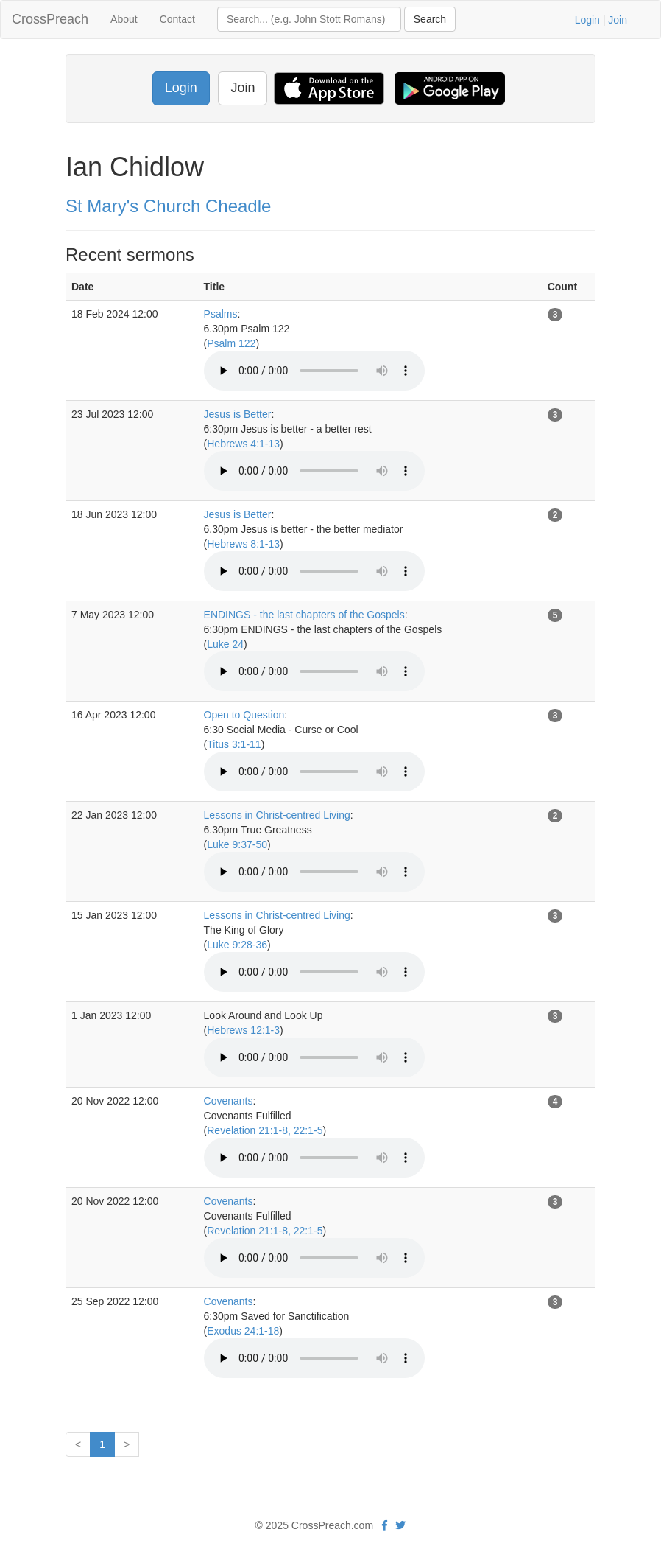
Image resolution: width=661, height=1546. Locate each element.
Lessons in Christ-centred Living (277, 815)
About (124, 19)
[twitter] (400, 1525)
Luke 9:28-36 (237, 945)
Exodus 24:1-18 (243, 1331)
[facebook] (384, 1525)
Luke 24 (225, 644)
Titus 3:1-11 (234, 744)
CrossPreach (50, 19)
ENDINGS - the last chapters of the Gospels (304, 614)
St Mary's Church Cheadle (168, 206)
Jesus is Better (238, 414)
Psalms (221, 314)
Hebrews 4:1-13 (243, 444)
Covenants (228, 1101)
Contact (177, 19)
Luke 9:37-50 (237, 844)
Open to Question (244, 715)
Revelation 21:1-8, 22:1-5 (264, 1130)
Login (587, 20)
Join (617, 20)
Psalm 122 (231, 343)
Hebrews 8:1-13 (243, 544)
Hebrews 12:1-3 (243, 1030)
